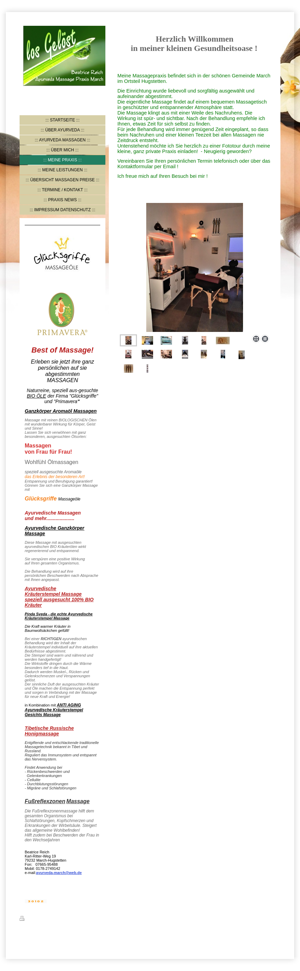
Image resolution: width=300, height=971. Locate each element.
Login (275, 918)
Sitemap (61, 919)
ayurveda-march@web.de (59, 873)
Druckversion (36, 919)
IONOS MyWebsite (83, 935)
